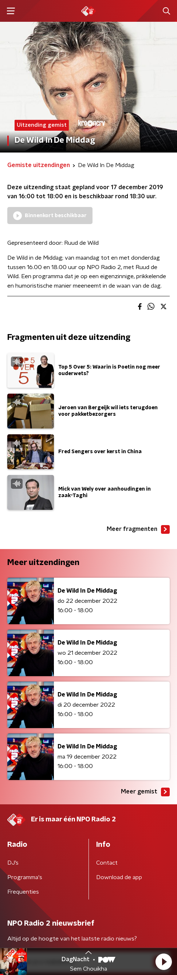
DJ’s (13, 863)
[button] (163, 961)
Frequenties (23, 892)
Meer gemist (145, 792)
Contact (107, 863)
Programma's (24, 877)
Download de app (119, 877)
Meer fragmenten (138, 529)
